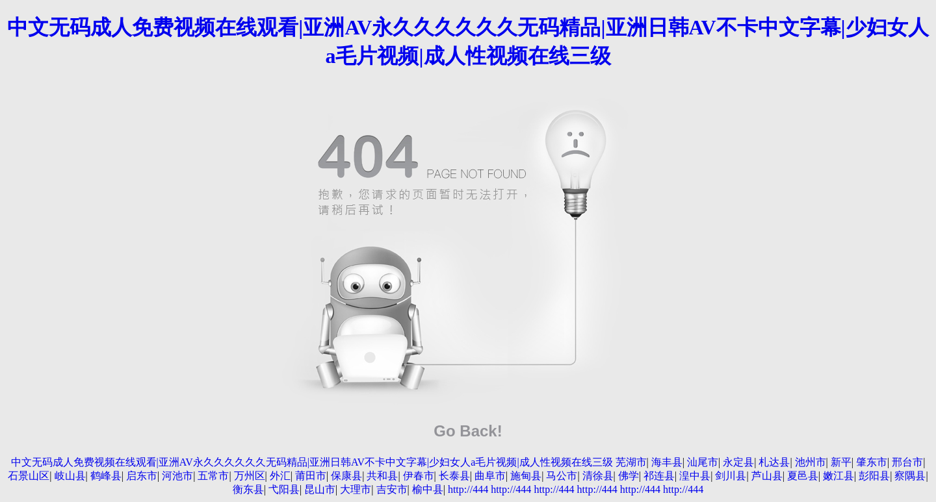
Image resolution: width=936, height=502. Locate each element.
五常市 (213, 475)
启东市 (141, 475)
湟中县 (694, 475)
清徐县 (598, 475)
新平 (841, 462)
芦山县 (767, 475)
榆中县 (427, 489)
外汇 (280, 475)
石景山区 (28, 475)
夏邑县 (802, 475)
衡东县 (248, 489)
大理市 (355, 489)
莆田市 (310, 475)
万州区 (249, 475)
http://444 (468, 489)
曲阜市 (490, 475)
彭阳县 (874, 475)
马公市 (561, 475)
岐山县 (70, 475)
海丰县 (666, 462)
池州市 (810, 462)
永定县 (738, 462)
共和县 (382, 475)
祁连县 (659, 475)
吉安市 (392, 489)
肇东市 (871, 462)
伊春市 (418, 475)
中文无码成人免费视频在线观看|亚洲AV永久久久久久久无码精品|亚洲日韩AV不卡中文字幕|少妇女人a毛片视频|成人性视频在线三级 (312, 462)
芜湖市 (631, 462)
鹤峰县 (106, 475)
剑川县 (730, 475)
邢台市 (907, 462)
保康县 (346, 475)
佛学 (628, 475)
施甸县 (525, 475)
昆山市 (319, 489)
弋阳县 (284, 489)
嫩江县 (838, 475)
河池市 (177, 475)
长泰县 (454, 475)
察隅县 (910, 475)
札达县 (774, 462)
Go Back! (468, 431)
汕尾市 (702, 462)
